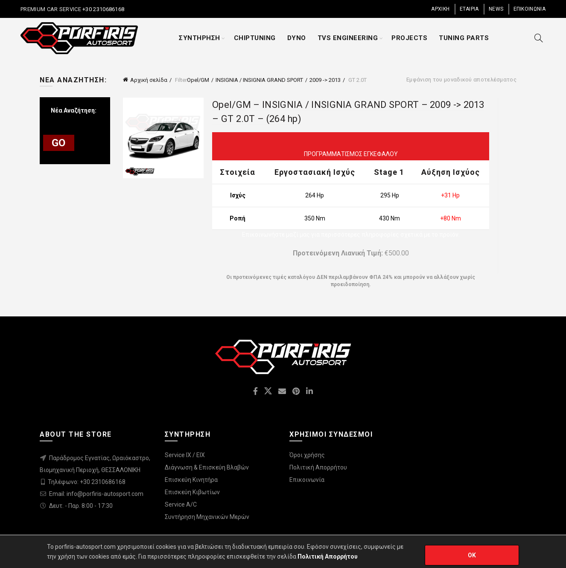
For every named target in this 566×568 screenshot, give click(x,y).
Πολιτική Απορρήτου (318, 467)
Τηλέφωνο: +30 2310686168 (86, 481)
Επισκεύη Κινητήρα (191, 479)
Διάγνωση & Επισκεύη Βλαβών (207, 467)
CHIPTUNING (255, 38)
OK (472, 555)
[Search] (539, 38)
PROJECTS (409, 38)
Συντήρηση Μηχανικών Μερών (207, 516)
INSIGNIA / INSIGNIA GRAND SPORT (259, 80)
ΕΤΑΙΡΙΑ (469, 9)
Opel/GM (198, 80)
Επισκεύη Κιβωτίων (192, 492)
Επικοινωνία (306, 479)
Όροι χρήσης (307, 455)
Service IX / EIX (185, 455)
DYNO (296, 38)
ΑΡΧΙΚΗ (440, 9)
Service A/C (181, 504)
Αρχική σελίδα (148, 80)
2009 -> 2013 (325, 80)
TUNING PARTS (464, 38)
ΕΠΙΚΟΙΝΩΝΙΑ (529, 9)
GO (59, 143)
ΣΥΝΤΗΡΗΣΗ (199, 38)
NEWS (496, 9)
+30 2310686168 (103, 9)
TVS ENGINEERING (348, 38)
